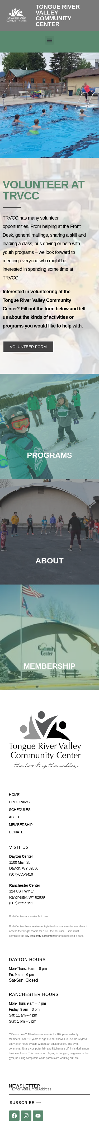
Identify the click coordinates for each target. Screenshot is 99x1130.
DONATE (16, 832)
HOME (14, 794)
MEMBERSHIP (21, 825)
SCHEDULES (20, 810)
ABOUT (49, 560)
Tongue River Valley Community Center (58, 15)
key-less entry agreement (39, 935)
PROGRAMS (19, 802)
